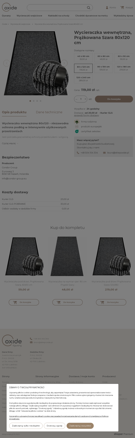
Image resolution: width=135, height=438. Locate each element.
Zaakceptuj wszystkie (80, 426)
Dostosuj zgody (54, 426)
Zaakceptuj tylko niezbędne (26, 426)
